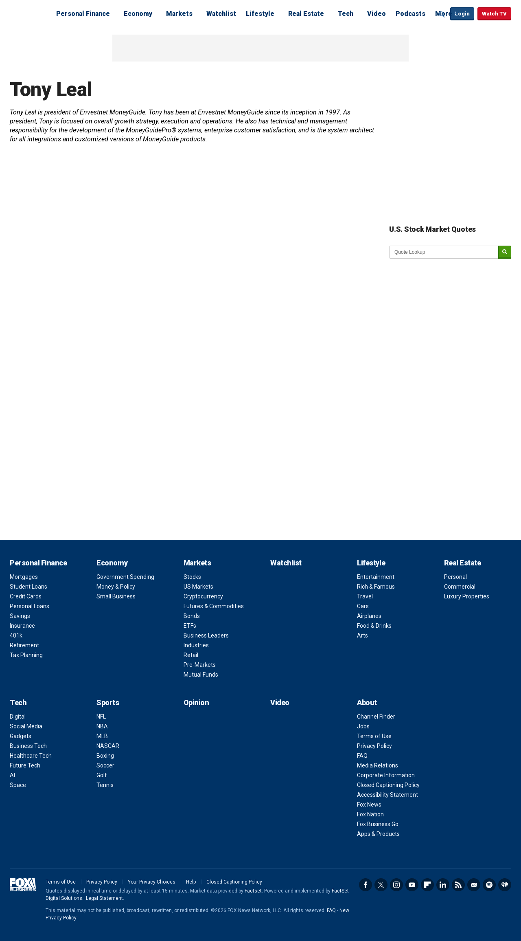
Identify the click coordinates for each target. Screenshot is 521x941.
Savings (20, 616)
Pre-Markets (200, 665)
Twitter (380, 884)
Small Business (116, 596)
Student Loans (28, 586)
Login (462, 14)
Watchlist (221, 14)
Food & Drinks (374, 625)
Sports (107, 702)
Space (18, 785)
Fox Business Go (377, 824)
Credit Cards (26, 596)
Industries (196, 645)
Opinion (196, 702)
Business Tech (28, 746)
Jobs (363, 726)
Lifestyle (260, 14)
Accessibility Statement (387, 794)
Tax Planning (26, 655)
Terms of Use (374, 736)
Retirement (24, 645)
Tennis (105, 785)
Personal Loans (29, 606)
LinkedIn (442, 884)
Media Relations (377, 765)
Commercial (459, 586)
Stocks (192, 577)
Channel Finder (376, 716)
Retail (191, 655)
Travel (365, 596)
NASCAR (107, 746)
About (367, 702)
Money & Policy (115, 586)
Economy (138, 14)
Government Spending (125, 577)
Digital (18, 716)
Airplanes (369, 616)
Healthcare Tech (31, 755)
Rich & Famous (376, 586)
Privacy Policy (374, 746)
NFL (101, 716)
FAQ (362, 755)
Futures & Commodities (214, 606)
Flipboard (427, 884)
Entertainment (375, 577)
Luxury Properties (466, 596)
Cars (363, 606)
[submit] (504, 252)
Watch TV (494, 14)
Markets (179, 14)
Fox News (369, 804)
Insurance (22, 625)
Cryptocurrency (203, 596)
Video (376, 14)
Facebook (365, 884)
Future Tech (25, 765)
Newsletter (473, 884)
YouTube (411, 884)
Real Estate (306, 14)
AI (12, 775)
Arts (362, 635)
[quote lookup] (444, 252)
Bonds (192, 616)
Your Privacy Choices (151, 882)
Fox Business (29, 13)
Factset (253, 891)
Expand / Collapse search (442, 14)
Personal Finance (83, 14)
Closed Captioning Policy (388, 785)
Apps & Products (378, 834)
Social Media (26, 726)
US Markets (198, 586)
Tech (345, 14)
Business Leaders (206, 635)
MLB (102, 736)
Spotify (489, 884)
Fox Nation (370, 814)
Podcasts (410, 14)
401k (16, 635)
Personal (455, 577)
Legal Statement (104, 898)
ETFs (190, 625)
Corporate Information (386, 775)
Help (191, 882)
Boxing (105, 755)
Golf (101, 775)
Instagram (396, 884)
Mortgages (24, 577)
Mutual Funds (201, 674)
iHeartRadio (504, 884)
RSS (458, 884)
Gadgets (20, 736)
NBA (102, 726)
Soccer (105, 765)
